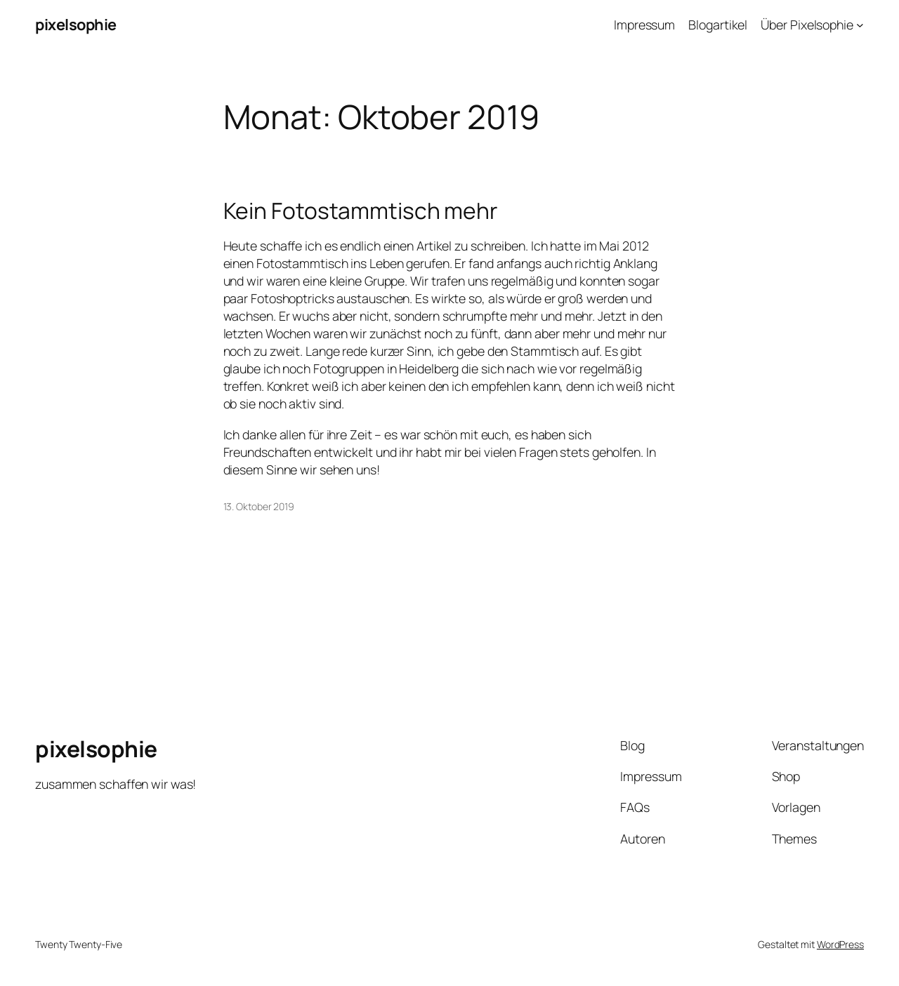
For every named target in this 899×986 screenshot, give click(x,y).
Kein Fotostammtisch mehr (360, 211)
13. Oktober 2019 (258, 506)
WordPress (840, 944)
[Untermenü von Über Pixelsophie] (860, 25)
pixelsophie (76, 24)
